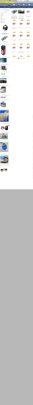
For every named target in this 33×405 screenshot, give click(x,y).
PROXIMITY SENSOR (14, 39)
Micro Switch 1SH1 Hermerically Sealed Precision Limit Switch (21, 16)
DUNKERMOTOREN (3, 22)
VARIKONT (28, 51)
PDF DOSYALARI (24, 6)
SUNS (1, 20)
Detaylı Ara (8, 10)
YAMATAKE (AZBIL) (3, 21)
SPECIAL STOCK (2, 13)
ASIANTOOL (2, 14)
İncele (14, 20)
